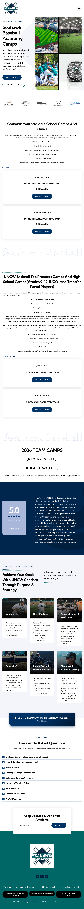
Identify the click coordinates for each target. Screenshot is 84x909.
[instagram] (46, 876)
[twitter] (42, 876)
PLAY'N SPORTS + (33, 902)
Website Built (22, 902)
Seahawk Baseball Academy (66, 902)
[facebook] (37, 876)
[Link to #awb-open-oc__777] (79, 8)
